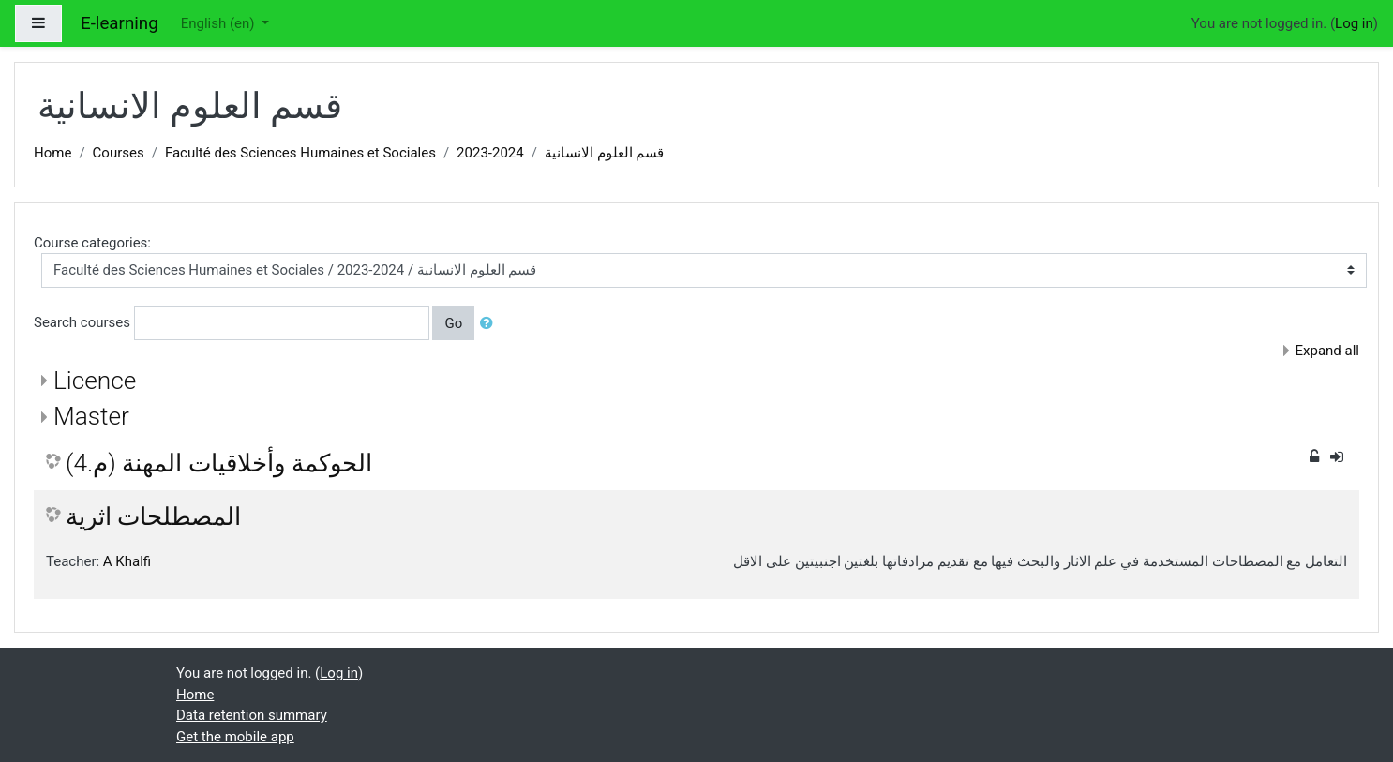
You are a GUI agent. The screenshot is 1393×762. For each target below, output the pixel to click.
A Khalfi (127, 561)
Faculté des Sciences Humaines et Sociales (300, 152)
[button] (490, 324)
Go (453, 323)
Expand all (1327, 350)
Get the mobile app (235, 736)
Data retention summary (251, 715)
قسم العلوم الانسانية (604, 152)
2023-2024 (490, 152)
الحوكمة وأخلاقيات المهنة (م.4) (219, 463)
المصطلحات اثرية (153, 516)
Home (52, 152)
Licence (94, 380)
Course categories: (92, 242)
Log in (1354, 23)
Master (91, 416)
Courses (118, 152)
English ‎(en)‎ (220, 23)
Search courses (82, 322)
